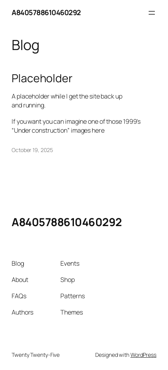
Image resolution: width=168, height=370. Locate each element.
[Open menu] (151, 12)
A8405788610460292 (46, 12)
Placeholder (42, 78)
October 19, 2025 (32, 150)
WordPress (143, 354)
